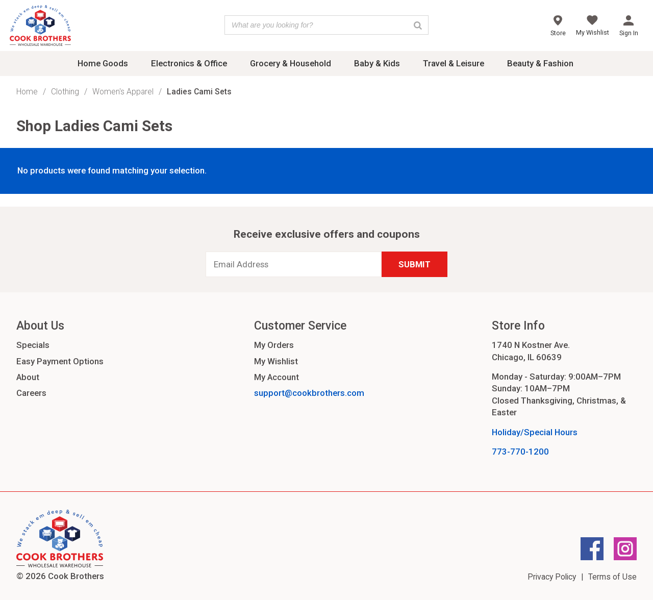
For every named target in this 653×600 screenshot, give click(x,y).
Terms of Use (612, 577)
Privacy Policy (552, 577)
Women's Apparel (123, 91)
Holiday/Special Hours (534, 432)
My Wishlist (276, 361)
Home (27, 91)
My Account (276, 377)
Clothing (65, 91)
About (27, 377)
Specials (32, 345)
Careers (31, 393)
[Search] (418, 25)
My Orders (274, 345)
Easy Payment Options (60, 361)
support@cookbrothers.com (309, 393)
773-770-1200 (520, 451)
